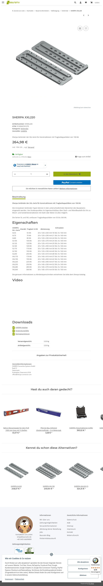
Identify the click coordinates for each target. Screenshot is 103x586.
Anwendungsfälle (20, 331)
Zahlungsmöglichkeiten (48, 523)
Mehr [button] (29, 157)
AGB (68, 523)
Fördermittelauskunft (48, 538)
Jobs (41, 532)
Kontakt (70, 532)
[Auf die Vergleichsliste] (79, 28)
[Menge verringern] (14, 174)
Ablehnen (82, 575)
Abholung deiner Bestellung (50, 529)
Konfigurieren (82, 569)
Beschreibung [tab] (19, 197)
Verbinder (24, 129)
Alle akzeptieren (82, 562)
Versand (31, 147)
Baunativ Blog (45, 535)
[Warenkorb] (95, 2)
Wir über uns (45, 520)
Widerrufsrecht (73, 535)
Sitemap (70, 526)
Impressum (10, 579)
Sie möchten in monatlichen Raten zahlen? (51, 188)
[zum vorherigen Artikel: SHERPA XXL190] (83, 15)
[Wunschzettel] (86, 2)
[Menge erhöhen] (47, 174)
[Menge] (31, 174)
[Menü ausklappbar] (3, 1)
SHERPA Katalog (20, 327)
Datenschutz (20, 579)
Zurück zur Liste (19, 11)
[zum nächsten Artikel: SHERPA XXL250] (88, 15)
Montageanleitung (21, 334)
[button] (75, 2)
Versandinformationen (48, 526)
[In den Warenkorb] (14, 23)
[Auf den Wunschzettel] (85, 28)
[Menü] (99, 557)
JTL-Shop (91, 584)
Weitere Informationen (68, 188)
